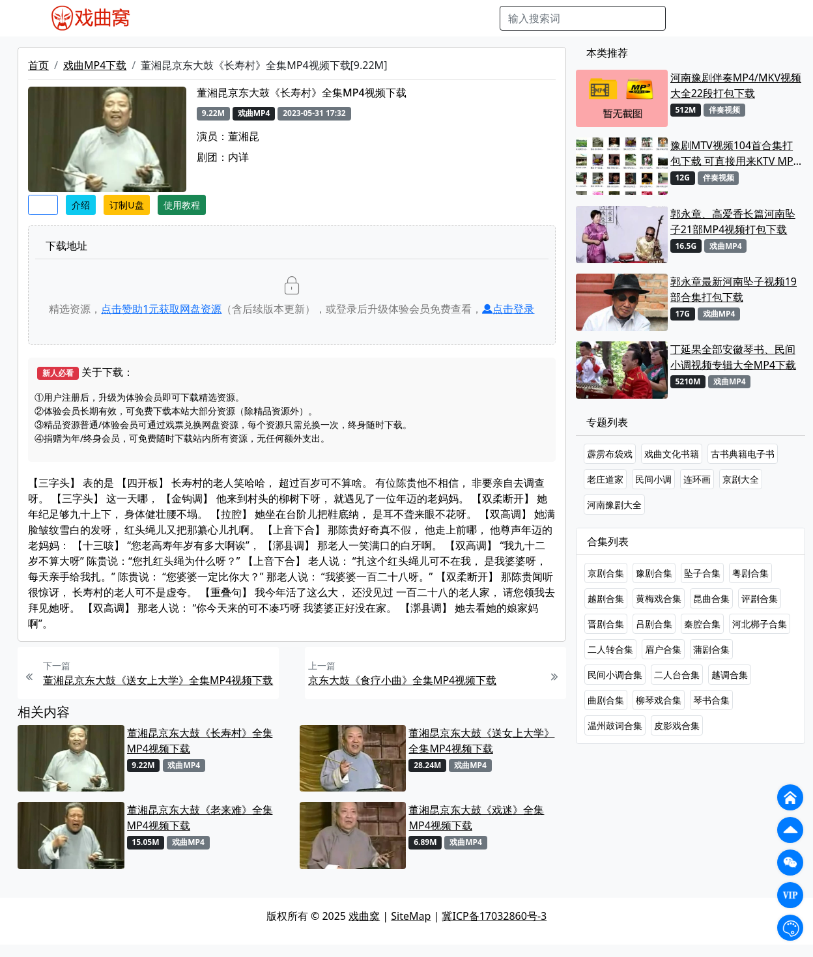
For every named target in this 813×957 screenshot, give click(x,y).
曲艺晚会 (313, 18)
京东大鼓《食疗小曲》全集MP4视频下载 (402, 680)
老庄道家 (605, 479)
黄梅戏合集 (658, 598)
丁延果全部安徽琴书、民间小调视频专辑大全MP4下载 (733, 357)
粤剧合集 (750, 573)
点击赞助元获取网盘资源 (161, 309)
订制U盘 (126, 205)
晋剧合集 (606, 624)
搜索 (686, 18)
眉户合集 (663, 649)
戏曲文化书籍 (671, 454)
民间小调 (653, 479)
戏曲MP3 (223, 18)
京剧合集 (606, 573)
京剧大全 (740, 479)
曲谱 (482, 18)
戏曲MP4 (171, 18)
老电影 (268, 18)
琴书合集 (711, 700)
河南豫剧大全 (614, 504)
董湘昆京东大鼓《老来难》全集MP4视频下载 (200, 818)
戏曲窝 (364, 916)
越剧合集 (606, 598)
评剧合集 (759, 598)
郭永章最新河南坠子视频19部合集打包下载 (733, 289)
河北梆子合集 (759, 624)
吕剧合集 (654, 624)
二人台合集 (677, 674)
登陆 (762, 18)
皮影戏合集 (677, 725)
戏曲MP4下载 (94, 65)
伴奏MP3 (363, 18)
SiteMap (411, 916)
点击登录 (508, 309)
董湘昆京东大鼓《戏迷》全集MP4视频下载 (476, 818)
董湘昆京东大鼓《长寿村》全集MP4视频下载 (200, 741)
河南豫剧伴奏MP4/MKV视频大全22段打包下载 (735, 85)
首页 (38, 65)
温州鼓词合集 (615, 725)
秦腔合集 (702, 624)
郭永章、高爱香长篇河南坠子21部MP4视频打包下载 (732, 221)
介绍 (81, 205)
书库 (453, 18)
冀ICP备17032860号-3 (494, 916)
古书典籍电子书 (743, 454)
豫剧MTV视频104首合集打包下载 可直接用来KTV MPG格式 (735, 153)
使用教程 (182, 205)
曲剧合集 (606, 700)
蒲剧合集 (711, 649)
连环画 (697, 479)
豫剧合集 (654, 573)
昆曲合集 (711, 598)
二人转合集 (610, 649)
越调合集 (729, 674)
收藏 (43, 205)
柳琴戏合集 (658, 700)
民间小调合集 (615, 674)
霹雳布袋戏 (610, 454)
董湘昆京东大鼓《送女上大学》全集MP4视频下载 (158, 680)
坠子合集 (702, 573)
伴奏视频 (414, 18)
